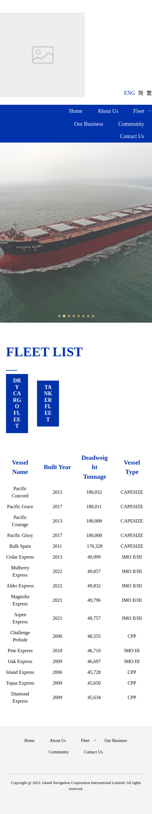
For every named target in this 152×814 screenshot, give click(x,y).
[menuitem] (76, 111)
